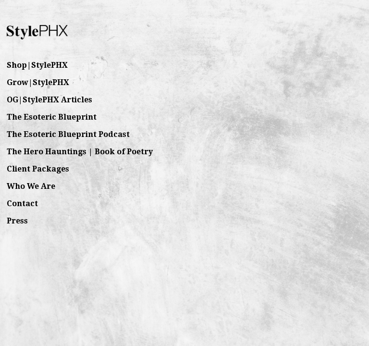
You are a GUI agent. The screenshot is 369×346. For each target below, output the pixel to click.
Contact (22, 203)
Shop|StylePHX (37, 65)
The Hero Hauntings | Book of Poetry (80, 151)
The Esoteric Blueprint (52, 117)
